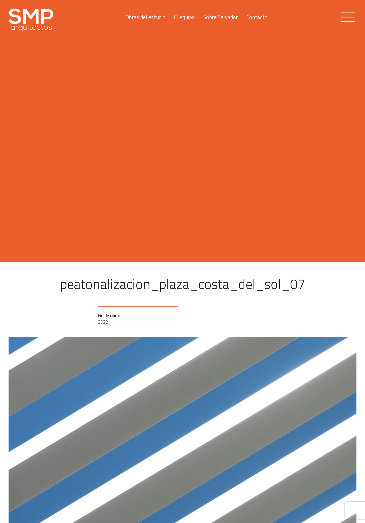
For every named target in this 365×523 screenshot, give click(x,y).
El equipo (184, 16)
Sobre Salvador (220, 16)
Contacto (256, 16)
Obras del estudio (145, 16)
